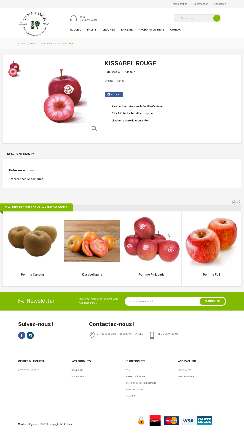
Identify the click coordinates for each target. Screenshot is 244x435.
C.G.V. (127, 370)
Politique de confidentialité (140, 383)
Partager (115, 94)
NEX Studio (66, 424)
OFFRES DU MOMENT (28, 370)
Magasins (130, 396)
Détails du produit (20, 154)
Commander (201, 4)
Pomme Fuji (211, 274)
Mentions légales (27, 424)
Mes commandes (187, 376)
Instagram (30, 335)
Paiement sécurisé (135, 376)
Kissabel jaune (92, 274)
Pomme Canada (32, 274)
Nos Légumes (78, 376)
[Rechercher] (197, 18)
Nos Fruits (77, 370)
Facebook (21, 335)
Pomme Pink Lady (152, 274)
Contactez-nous (134, 389)
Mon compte (180, 4)
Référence (17, 170)
